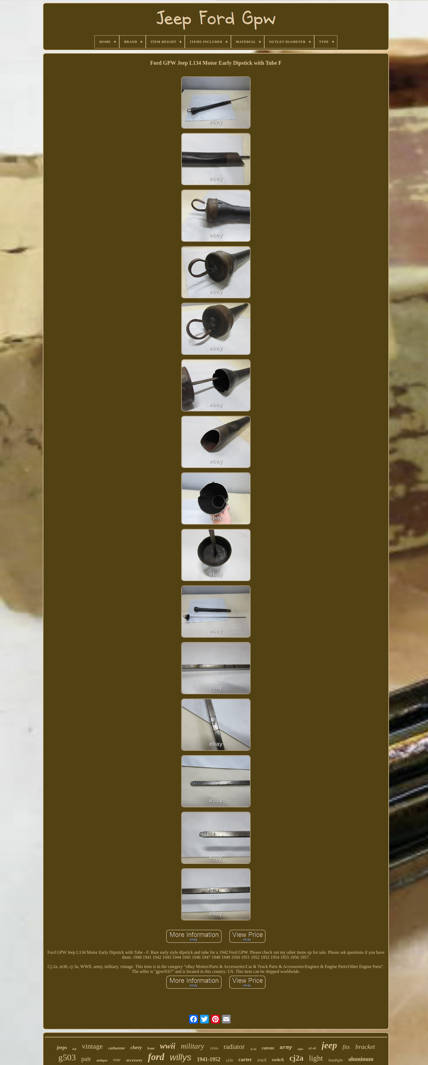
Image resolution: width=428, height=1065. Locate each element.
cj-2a (253, 1049)
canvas (268, 1048)
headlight (335, 1060)
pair (86, 1058)
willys (180, 1057)
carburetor (116, 1048)
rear (117, 1059)
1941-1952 (209, 1059)
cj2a (296, 1058)
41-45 (312, 1048)
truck (261, 1060)
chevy (136, 1047)
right (300, 1049)
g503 (67, 1057)
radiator (234, 1046)
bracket (365, 1046)
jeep (329, 1045)
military (192, 1046)
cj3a (229, 1060)
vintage (92, 1046)
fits (346, 1046)
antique (102, 1060)
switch (278, 1059)
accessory (134, 1060)
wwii (168, 1045)
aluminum (360, 1059)
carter (245, 1059)
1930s (214, 1048)
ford (156, 1057)
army (286, 1048)
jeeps (62, 1047)
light (316, 1058)
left (74, 1049)
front (150, 1048)
